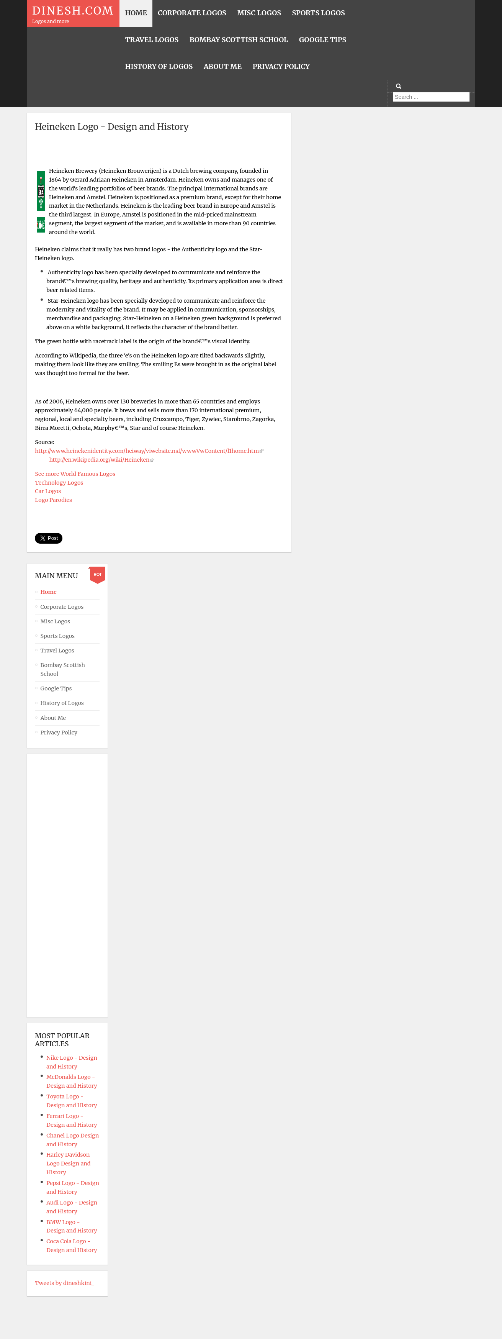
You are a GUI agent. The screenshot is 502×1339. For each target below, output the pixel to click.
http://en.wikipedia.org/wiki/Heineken (99, 459)
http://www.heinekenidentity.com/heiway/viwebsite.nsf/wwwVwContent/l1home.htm (147, 450)
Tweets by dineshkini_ (64, 1283)
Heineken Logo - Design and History (112, 126)
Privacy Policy (59, 732)
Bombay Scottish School (63, 669)
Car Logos (48, 491)
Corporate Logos (62, 606)
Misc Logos (55, 621)
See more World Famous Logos (75, 473)
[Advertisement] (159, 152)
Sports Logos (58, 636)
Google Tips (56, 688)
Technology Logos (59, 482)
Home (49, 591)
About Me (53, 718)
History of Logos (62, 703)
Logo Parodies (53, 500)
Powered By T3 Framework (251, 1322)
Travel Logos (57, 650)
